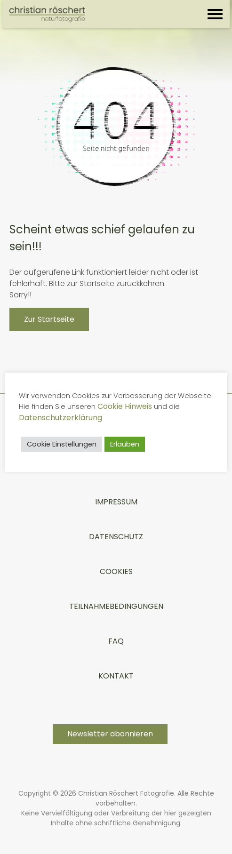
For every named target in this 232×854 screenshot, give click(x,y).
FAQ (116, 641)
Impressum (116, 501)
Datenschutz (116, 536)
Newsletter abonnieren (110, 733)
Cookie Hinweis (163, 406)
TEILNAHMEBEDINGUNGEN (116, 606)
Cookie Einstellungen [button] (64, 444)
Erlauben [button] (127, 444)
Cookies (116, 571)
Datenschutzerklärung (75, 417)
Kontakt (116, 675)
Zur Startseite (49, 319)
